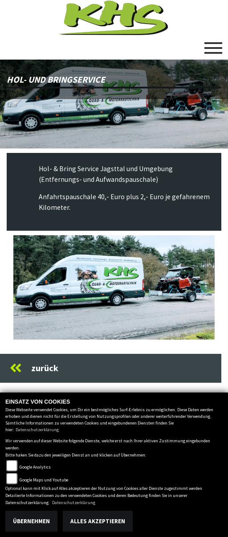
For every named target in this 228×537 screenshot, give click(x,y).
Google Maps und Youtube (44, 480)
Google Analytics (35, 467)
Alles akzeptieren (97, 521)
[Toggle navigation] (213, 44)
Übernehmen (31, 521)
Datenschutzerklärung (37, 430)
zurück (34, 368)
